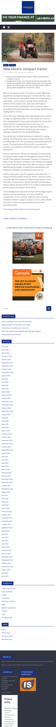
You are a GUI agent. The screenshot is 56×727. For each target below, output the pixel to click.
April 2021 (5, 544)
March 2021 (6, 547)
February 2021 (7, 550)
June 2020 (5, 576)
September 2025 (7, 372)
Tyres (3, 614)
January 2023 (6, 476)
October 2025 (6, 369)
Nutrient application (9, 608)
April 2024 (5, 427)
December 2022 (7, 479)
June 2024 (5, 421)
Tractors (12, 65)
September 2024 (7, 411)
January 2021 (6, 554)
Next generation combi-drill (11, 334)
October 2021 (6, 524)
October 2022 (6, 486)
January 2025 (6, 398)
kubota (32, 72)
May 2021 (5, 541)
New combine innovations (14, 218)
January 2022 (6, 515)
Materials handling (8, 601)
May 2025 (5, 385)
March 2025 (6, 392)
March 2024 (6, 431)
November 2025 (7, 366)
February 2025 (7, 395)
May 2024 (5, 424)
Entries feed (6, 633)
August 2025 (6, 376)
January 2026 (6, 359)
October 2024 (6, 408)
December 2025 (7, 363)
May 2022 (5, 502)
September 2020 (7, 566)
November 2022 (7, 482)
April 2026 (5, 350)
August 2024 (6, 414)
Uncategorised (7, 617)
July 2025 (5, 379)
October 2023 (6, 447)
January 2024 (6, 437)
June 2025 (5, 382)
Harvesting (5, 598)
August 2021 (6, 531)
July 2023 (5, 457)
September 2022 (7, 489)
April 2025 (5, 389)
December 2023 (7, 440)
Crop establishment (8, 588)
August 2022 (6, 492)
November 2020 (7, 560)
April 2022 (5, 505)
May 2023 (5, 463)
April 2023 (5, 466)
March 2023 (6, 469)
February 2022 (7, 511)
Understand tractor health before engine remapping (30, 227)
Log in (4, 630)
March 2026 (6, 353)
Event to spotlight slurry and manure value (17, 321)
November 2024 (7, 405)
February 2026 (7, 356)
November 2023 (7, 444)
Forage (4, 595)
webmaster (24, 72)
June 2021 (5, 537)
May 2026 (5, 347)
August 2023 (6, 453)
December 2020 (7, 557)
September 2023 (7, 450)
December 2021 (7, 518)
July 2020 (5, 573)
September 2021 (7, 528)
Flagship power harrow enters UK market (16, 325)
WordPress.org (7, 639)
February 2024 (7, 434)
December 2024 (7, 402)
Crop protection (7, 592)
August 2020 (6, 570)
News (5, 65)
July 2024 (5, 418)
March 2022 (6, 508)
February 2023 (7, 473)
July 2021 (5, 534)
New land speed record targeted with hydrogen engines (21, 331)
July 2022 (5, 495)
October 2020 (6, 563)
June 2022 (5, 499)
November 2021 (7, 521)
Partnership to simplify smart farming (15, 328)
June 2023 (5, 460)
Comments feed (7, 636)
